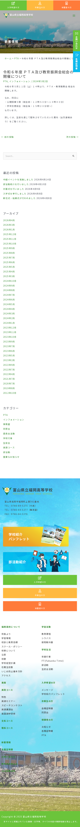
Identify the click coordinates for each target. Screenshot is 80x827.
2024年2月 (9, 318)
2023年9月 (9, 341)
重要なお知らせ (11, 456)
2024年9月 (9, 285)
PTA (5, 81)
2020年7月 (9, 383)
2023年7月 (9, 346)
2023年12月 (9, 327)
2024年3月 (9, 313)
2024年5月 (9, 304)
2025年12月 (9, 234)
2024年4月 (9, 308)
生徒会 (6, 442)
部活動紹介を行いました (16, 184)
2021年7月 (9, 378)
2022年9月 (9, 364)
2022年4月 (9, 374)
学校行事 (7, 438)
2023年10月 (9, 336)
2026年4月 (9, 220)
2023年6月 (9, 350)
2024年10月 (9, 280)
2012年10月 (9, 392)
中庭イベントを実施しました (18, 179)
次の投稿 (72, 136)
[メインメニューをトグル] (74, 15)
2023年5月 (9, 355)
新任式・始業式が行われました (19, 198)
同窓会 (6, 428)
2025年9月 (9, 248)
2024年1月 (9, 322)
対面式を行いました (13, 188)
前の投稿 (7, 136)
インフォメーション (19, 81)
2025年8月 (9, 252)
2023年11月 (9, 332)
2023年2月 (9, 360)
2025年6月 (9, 262)
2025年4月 (9, 271)
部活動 (6, 452)
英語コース (9, 447)
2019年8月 (9, 388)
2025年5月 (9, 266)
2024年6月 (9, 299)
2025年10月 (9, 243)
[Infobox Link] (13, 5)
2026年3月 (9, 224)
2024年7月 (9, 294)
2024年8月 (9, 290)
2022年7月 (9, 369)
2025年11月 (9, 238)
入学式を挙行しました (15, 193)
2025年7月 (9, 257)
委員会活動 (9, 433)
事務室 (6, 424)
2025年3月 (9, 276)
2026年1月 (9, 229)
